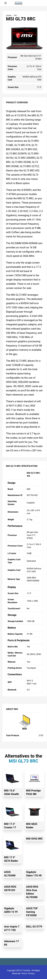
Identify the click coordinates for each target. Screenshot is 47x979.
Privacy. (31, 973)
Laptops (8, 15)
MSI (24, 728)
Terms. (24, 973)
